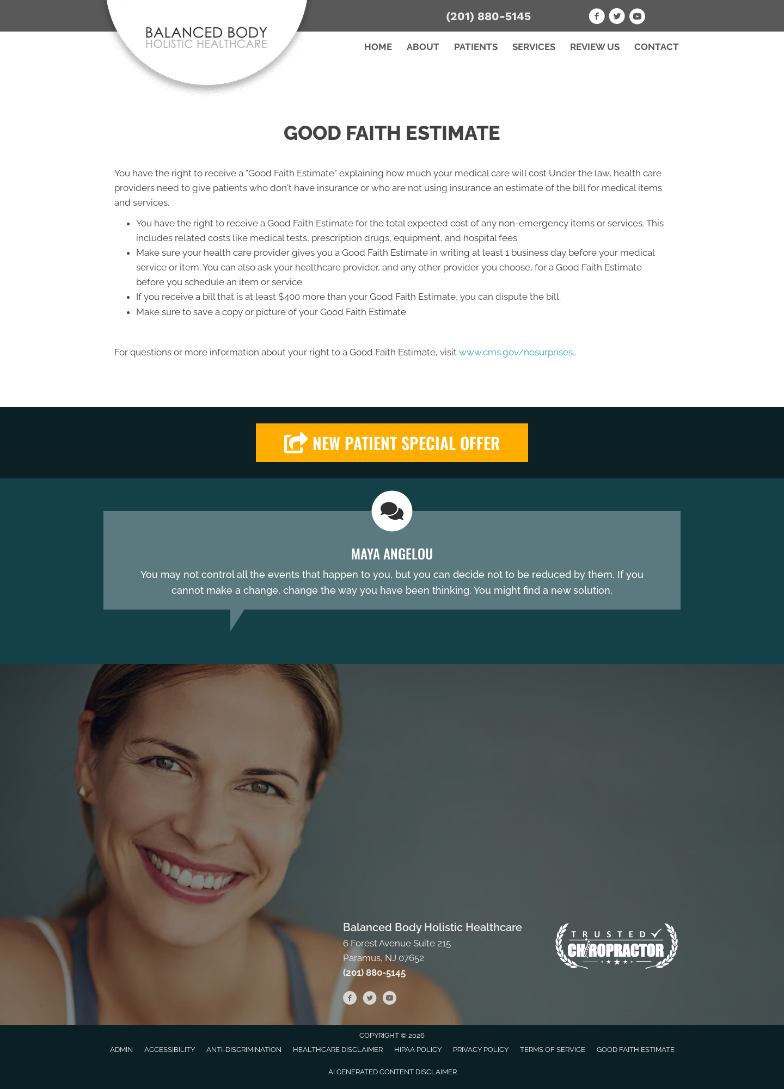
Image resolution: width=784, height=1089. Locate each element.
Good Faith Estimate (636, 1049)
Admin (121, 1049)
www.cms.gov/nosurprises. (515, 352)
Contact (656, 46)
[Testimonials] (392, 560)
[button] (392, 442)
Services (533, 46)
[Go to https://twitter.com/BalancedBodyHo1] (617, 18)
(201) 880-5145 (488, 16)
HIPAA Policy (418, 1049)
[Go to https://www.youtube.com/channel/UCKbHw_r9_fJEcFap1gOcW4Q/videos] (637, 18)
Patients (476, 46)
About (423, 46)
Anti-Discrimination (243, 1049)
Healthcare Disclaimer (338, 1049)
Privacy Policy (481, 1049)
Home (378, 46)
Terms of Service (552, 1049)
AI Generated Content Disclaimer (392, 1072)
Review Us (595, 46)
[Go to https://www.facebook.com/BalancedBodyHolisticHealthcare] (597, 18)
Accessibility (169, 1049)
